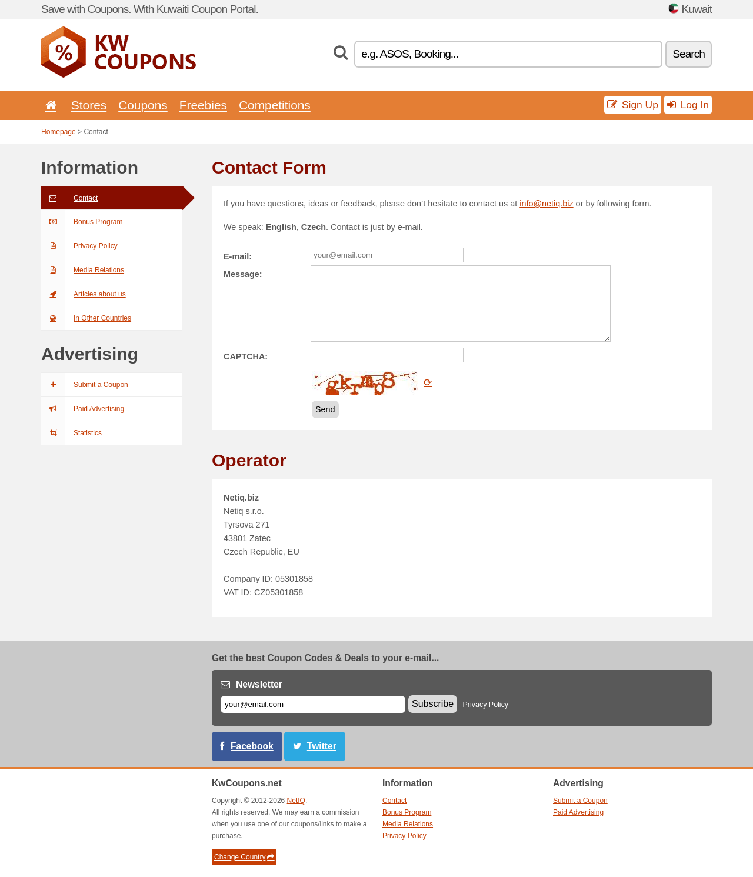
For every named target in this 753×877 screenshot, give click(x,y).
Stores (88, 105)
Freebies (203, 105)
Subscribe (433, 704)
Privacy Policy (79, 246)
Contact (69, 198)
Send (325, 409)
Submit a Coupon (84, 384)
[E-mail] (313, 704)
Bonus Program (81, 222)
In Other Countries (86, 318)
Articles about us (83, 294)
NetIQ (296, 800)
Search (688, 54)
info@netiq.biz (546, 203)
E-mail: (238, 256)
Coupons (143, 105)
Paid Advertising (82, 409)
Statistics (71, 433)
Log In (688, 105)
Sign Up (632, 105)
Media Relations (82, 270)
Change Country (244, 857)
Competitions (275, 105)
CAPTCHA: (246, 356)
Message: (243, 274)
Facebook (252, 746)
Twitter (321, 746)
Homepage (58, 132)
